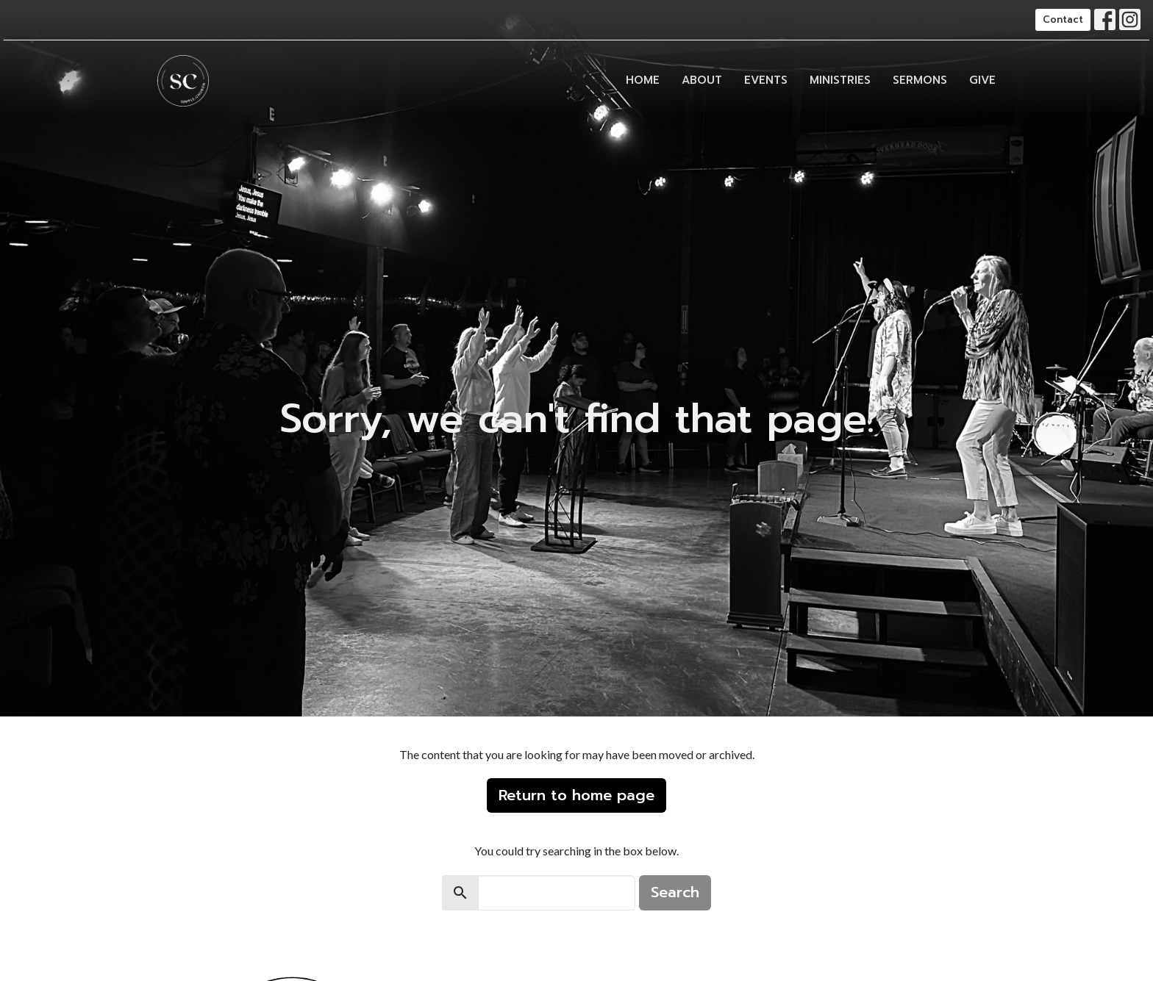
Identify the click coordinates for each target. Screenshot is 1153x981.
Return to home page (576, 795)
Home (643, 80)
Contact (1063, 19)
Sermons (920, 80)
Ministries (840, 80)
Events (766, 80)
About (702, 80)
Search (675, 892)
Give (982, 80)
